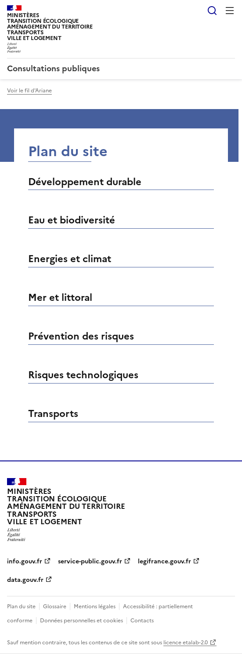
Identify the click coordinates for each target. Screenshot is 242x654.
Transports (53, 413)
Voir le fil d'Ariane (29, 91)
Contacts (142, 621)
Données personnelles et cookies (81, 621)
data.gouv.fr (25, 580)
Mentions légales (95, 606)
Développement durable (84, 182)
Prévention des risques (81, 336)
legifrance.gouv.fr (164, 561)
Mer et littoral (60, 297)
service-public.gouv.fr (90, 561)
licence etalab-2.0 (185, 643)
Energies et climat (69, 259)
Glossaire (54, 606)
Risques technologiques (83, 375)
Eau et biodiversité (71, 220)
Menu (229, 10)
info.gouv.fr (24, 561)
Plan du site (21, 606)
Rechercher (212, 10)
